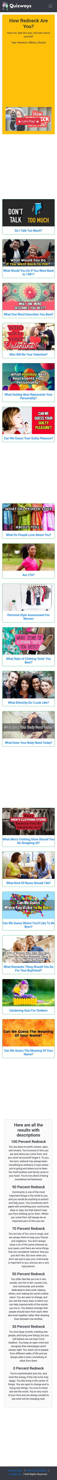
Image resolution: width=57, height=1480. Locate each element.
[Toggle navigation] (50, 6)
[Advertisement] (28, 72)
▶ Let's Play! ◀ (28, 121)
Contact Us (15, 1474)
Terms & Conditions (36, 1470)
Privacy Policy (15, 1470)
